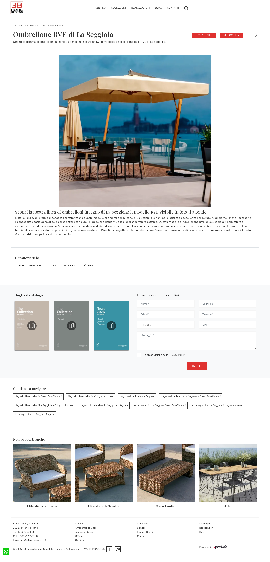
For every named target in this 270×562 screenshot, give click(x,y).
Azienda (100, 7)
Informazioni (231, 35)
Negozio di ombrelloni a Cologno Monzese (90, 396)
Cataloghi (204, 35)
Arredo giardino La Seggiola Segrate (35, 414)
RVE (62, 25)
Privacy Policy (177, 355)
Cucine (79, 523)
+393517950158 (28, 536)
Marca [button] (52, 265)
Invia (196, 366)
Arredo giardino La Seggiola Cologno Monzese (217, 405)
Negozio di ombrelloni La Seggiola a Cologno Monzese (44, 405)
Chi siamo (142, 523)
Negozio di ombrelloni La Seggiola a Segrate (104, 405)
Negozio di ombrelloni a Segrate (137, 396)
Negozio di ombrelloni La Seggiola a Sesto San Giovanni (191, 396)
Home (16, 25)
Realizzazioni (140, 7)
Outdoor (80, 540)
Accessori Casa (84, 532)
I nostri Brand (145, 532)
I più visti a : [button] (88, 265)
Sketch (228, 506)
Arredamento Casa (85, 527)
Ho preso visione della (164, 355)
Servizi (141, 527)
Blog (158, 7)
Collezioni (118, 7)
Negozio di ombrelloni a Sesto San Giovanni (38, 396)
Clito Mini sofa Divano (42, 506)
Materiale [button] (69, 265)
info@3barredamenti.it (33, 540)
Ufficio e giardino (29, 25)
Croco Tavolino (166, 506)
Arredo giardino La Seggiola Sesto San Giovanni (160, 405)
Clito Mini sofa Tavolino (104, 506)
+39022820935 (26, 532)
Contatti (173, 7)
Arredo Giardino (50, 25)
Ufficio (79, 536)
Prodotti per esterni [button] (29, 265)
